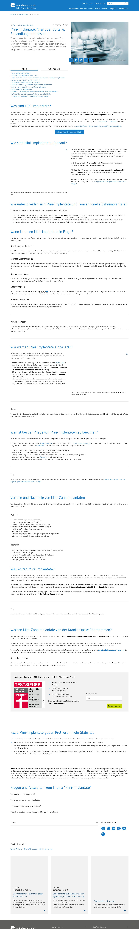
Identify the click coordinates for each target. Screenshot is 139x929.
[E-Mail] (124, 829)
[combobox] (117, 3)
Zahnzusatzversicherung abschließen (69, 132)
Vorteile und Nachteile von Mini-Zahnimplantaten (29, 87)
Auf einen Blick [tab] (54, 69)
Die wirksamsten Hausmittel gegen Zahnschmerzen (28, 895)
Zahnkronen (102, 121)
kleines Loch (59, 362)
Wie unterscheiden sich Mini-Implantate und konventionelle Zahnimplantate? (38, 77)
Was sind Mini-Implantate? (21, 73)
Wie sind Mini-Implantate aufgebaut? (24, 75)
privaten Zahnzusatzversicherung (111, 650)
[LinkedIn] (113, 829)
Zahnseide (43, 457)
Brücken (113, 121)
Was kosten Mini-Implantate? (22, 89)
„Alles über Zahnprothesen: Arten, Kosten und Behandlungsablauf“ (98, 126)
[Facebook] (103, 829)
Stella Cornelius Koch (25, 25)
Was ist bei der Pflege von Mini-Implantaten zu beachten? (32, 84)
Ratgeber (13, 14)
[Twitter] (108, 829)
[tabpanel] (39, 84)
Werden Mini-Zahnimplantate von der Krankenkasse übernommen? (35, 91)
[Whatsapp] (103, 834)
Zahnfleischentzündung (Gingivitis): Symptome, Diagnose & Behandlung (68, 895)
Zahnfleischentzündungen (82, 443)
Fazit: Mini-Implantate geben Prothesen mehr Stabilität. (32, 94)
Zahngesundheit (23, 14)
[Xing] (119, 829)
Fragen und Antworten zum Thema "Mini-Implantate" (31, 96)
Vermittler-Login (100, 3)
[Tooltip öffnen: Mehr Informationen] (66, 150)
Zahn (14, 25)
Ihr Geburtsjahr (91, 693)
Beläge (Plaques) (46, 443)
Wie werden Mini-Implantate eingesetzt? (26, 82)
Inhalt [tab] (24, 69)
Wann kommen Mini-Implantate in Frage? (26, 80)
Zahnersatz (40, 445)
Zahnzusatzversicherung (104, 901)
